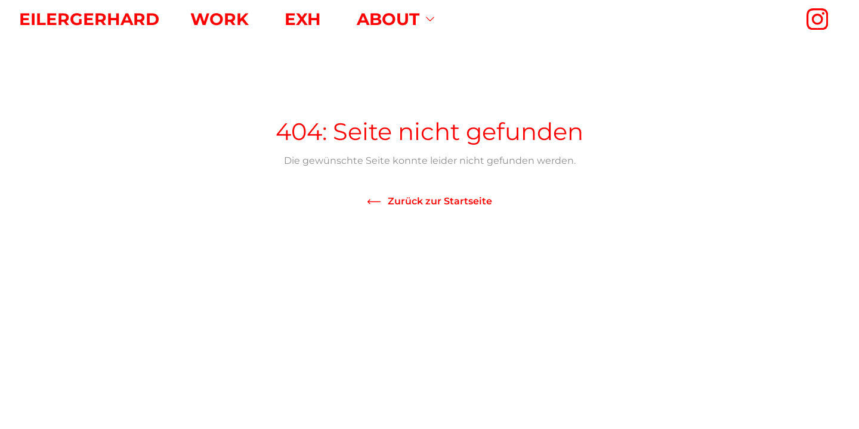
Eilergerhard (89, 19)
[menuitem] (220, 19)
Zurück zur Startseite (440, 201)
